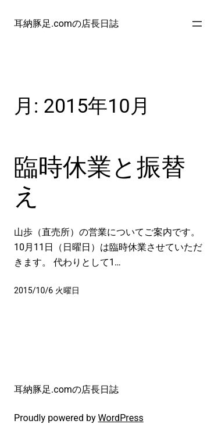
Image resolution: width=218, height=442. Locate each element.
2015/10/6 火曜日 (47, 290)
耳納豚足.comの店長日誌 (66, 23)
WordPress (121, 417)
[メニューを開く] (197, 24)
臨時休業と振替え (99, 181)
